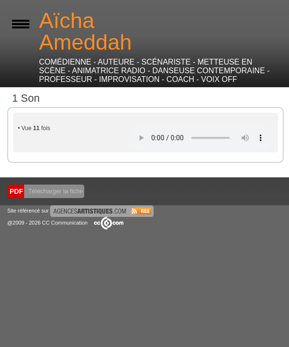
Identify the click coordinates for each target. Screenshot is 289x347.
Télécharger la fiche (54, 191)
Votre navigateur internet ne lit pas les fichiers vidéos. (201, 138)
